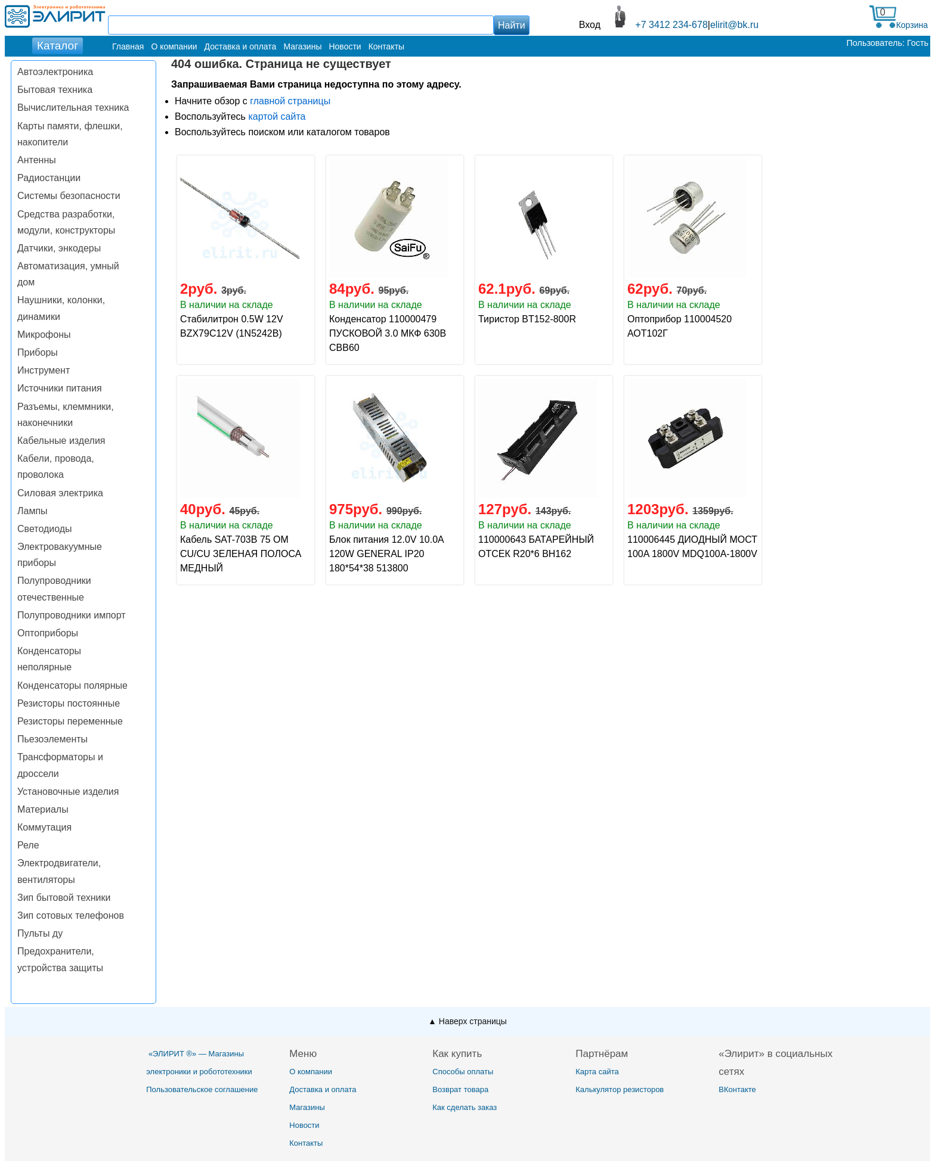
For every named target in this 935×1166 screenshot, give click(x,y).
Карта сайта (596, 1071)
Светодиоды (44, 529)
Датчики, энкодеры (59, 248)
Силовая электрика (60, 493)
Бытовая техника (54, 90)
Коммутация (44, 827)
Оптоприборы (47, 633)
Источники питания (59, 388)
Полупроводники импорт (71, 615)
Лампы (32, 511)
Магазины (302, 46)
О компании (174, 46)
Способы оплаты (462, 1071)
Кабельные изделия (61, 441)
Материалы (43, 809)
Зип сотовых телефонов (70, 915)
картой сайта (276, 116)
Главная (128, 46)
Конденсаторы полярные (72, 685)
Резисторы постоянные (68, 703)
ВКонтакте (737, 1089)
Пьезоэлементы (52, 739)
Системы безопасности (68, 196)
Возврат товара (460, 1089)
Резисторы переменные (70, 721)
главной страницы (290, 101)
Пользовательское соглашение (202, 1089)
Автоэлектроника (55, 72)
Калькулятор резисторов (619, 1089)
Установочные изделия (68, 791)
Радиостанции (49, 178)
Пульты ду (40, 933)
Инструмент (43, 370)
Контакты (386, 46)
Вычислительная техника (73, 107)
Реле (28, 845)
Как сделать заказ (464, 1107)
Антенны (36, 160)
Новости (345, 46)
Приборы (37, 352)
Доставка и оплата (241, 46)
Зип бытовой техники (63, 898)
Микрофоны (43, 334)
